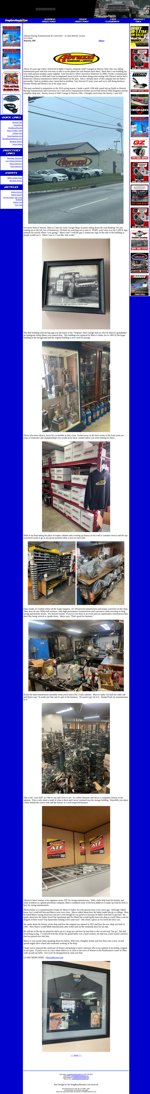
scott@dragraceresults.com (75, 1074)
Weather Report (16, 142)
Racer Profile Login (14, 131)
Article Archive (16, 192)
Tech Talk (18, 205)
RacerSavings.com (14, 136)
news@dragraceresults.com (80, 1079)
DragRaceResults (15, 128)
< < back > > (76, 1055)
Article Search (16, 195)
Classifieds (17, 125)
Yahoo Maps (17, 144)
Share (101, 41)
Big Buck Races (16, 181)
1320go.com (17, 133)
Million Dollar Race (14, 178)
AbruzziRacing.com (54, 957)
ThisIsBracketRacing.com (12, 139)
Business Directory (14, 158)
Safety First (17, 202)
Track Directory (16, 166)
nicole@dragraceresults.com (80, 1076)
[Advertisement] (76, 28)
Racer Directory (16, 164)
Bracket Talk (17, 122)
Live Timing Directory (14, 161)
